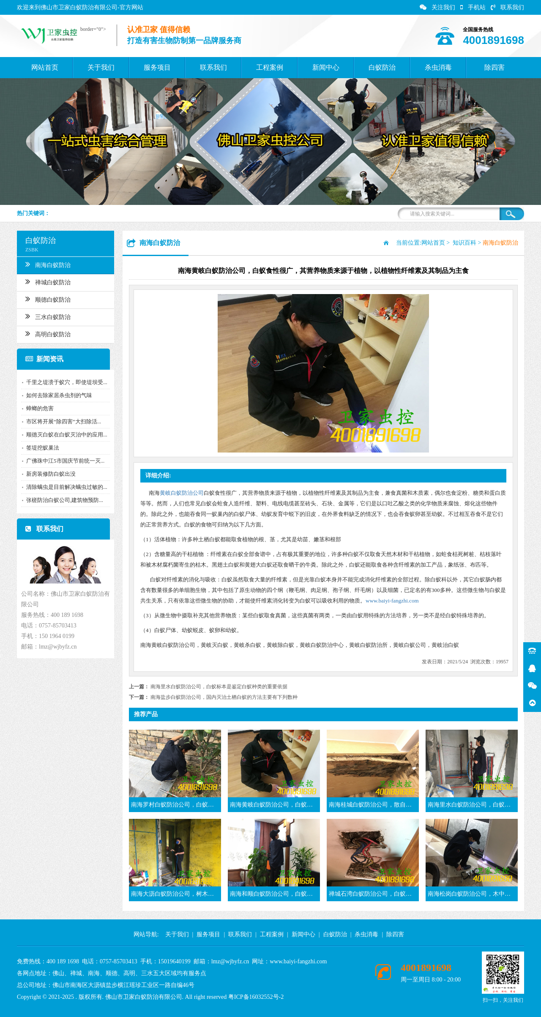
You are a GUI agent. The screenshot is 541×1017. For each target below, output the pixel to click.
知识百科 (464, 243)
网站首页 (44, 67)
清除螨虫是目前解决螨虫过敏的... (66, 487)
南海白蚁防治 (48, 264)
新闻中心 (325, 67)
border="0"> (93, 29)
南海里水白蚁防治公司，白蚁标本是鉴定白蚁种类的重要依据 (218, 687)
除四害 (494, 67)
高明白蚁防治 (48, 333)
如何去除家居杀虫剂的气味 (59, 395)
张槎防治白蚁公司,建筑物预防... (64, 500)
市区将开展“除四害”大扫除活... (63, 421)
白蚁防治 (382, 67)
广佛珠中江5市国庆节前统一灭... (65, 461)
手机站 (473, 7)
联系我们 (507, 7)
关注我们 (437, 7)
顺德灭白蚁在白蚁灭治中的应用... (66, 434)
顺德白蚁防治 (48, 298)
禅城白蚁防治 (48, 281)
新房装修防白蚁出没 (51, 474)
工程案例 (269, 67)
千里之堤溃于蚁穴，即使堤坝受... (66, 382)
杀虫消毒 (438, 67)
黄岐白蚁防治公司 (182, 493)
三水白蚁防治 (48, 316)
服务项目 (157, 67)
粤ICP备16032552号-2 (256, 997)
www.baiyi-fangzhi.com (392, 600)
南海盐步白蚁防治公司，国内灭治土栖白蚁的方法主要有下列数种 (224, 697)
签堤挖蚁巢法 (42, 447)
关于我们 (101, 67)
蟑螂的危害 (40, 408)
